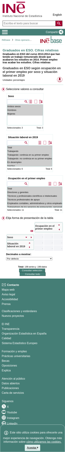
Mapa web (8, 289)
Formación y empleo (14, 351)
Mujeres (25, 114)
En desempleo (29, 162)
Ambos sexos (25, 106)
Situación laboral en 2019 (23, 137)
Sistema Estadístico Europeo (19, 343)
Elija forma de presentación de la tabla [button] (29, 217)
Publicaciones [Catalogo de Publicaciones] (10, 388)
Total (29, 147)
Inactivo (29, 166)
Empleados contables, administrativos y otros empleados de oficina (34, 203)
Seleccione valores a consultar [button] (25, 89)
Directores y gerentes (34, 192)
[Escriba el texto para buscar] (29, 23)
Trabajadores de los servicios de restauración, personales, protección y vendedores (34, 207)
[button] (53, 32)
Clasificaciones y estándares (19, 311)
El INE (6, 324)
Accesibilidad (10, 299)
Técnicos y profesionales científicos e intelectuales (34, 196)
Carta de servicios (13, 392)
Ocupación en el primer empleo (26, 178)
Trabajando (29, 151)
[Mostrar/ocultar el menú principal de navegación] (5, 32)
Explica (6, 370)
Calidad (6, 338)
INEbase (6, 40)
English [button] (57, 14)
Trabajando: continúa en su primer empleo (29, 155)
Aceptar (32, 447)
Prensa (6, 303)
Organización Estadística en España (24, 333)
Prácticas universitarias (16, 356)
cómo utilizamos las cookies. (44, 441)
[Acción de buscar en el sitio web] (58, 23)
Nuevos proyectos (13, 315)
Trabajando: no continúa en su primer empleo (29, 158)
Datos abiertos (11, 383)
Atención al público (13, 378)
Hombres (25, 110)
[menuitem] (32, 151)
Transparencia (10, 328)
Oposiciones (9, 365)
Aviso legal (8, 294)
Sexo (11, 96)
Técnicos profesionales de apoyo (34, 199)
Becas (5, 360)
